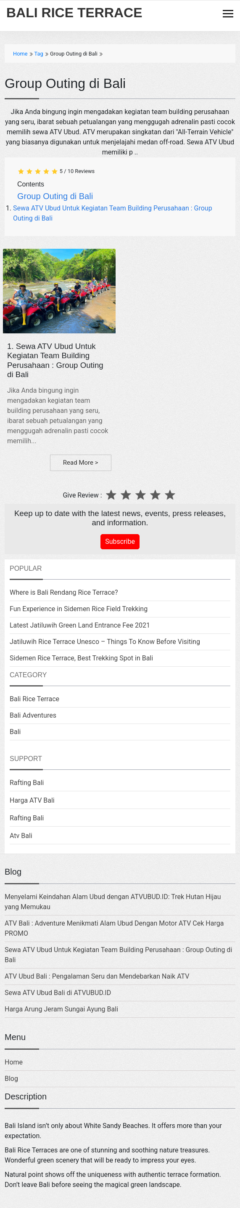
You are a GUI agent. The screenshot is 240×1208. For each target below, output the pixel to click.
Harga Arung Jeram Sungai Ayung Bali (61, 1009)
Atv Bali (21, 836)
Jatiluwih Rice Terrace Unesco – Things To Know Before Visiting (105, 642)
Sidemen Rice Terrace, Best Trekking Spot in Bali (81, 658)
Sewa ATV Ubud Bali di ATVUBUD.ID (58, 993)
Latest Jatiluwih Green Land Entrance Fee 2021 (80, 625)
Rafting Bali (27, 783)
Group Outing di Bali (55, 196)
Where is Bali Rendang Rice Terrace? (64, 592)
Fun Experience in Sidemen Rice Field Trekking (79, 609)
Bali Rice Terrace (34, 699)
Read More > (80, 462)
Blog (11, 1079)
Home (14, 1062)
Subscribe (120, 541)
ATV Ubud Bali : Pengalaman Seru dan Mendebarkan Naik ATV (97, 976)
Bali (15, 732)
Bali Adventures (33, 715)
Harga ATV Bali (32, 800)
